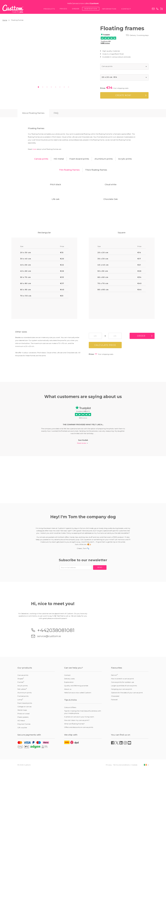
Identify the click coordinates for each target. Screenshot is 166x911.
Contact (126, 9)
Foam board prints (24, 844)
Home (4, 20)
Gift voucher (22, 868)
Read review (81, 574)
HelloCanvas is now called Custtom (77, 833)
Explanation (69, 823)
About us (67, 830)
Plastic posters (22, 858)
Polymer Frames (23, 865)
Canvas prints (22, 816)
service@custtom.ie (153, 9)
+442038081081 (157, 9)
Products (49, 9)
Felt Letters (22, 830)
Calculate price (105, 476)
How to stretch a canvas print (122, 819)
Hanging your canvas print (121, 830)
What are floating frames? (74, 864)
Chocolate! (115, 837)
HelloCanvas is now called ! (83, 3)
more (34, 149)
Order (75, 9)
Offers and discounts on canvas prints (78, 868)
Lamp (20, 840)
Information (109, 9)
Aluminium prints (24, 833)
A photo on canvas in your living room (79, 857)
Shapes (20, 819)
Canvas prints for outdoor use (122, 823)
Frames (20, 823)
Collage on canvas (24, 847)
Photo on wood (23, 854)
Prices (63, 9)
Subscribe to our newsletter (83, 691)
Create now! (123, 95)
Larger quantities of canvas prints (124, 826)
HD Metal (21, 861)
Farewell (114, 840)
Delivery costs (69, 819)
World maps (22, 851)
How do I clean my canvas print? (76, 861)
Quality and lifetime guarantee (76, 826)
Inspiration (90, 9)
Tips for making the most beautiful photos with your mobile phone (82, 853)
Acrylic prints (22, 826)
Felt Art (114, 816)
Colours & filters (70, 848)
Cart (161, 8)
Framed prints (22, 837)
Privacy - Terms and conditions (118, 905)
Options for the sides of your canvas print (127, 833)
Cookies (134, 905)
